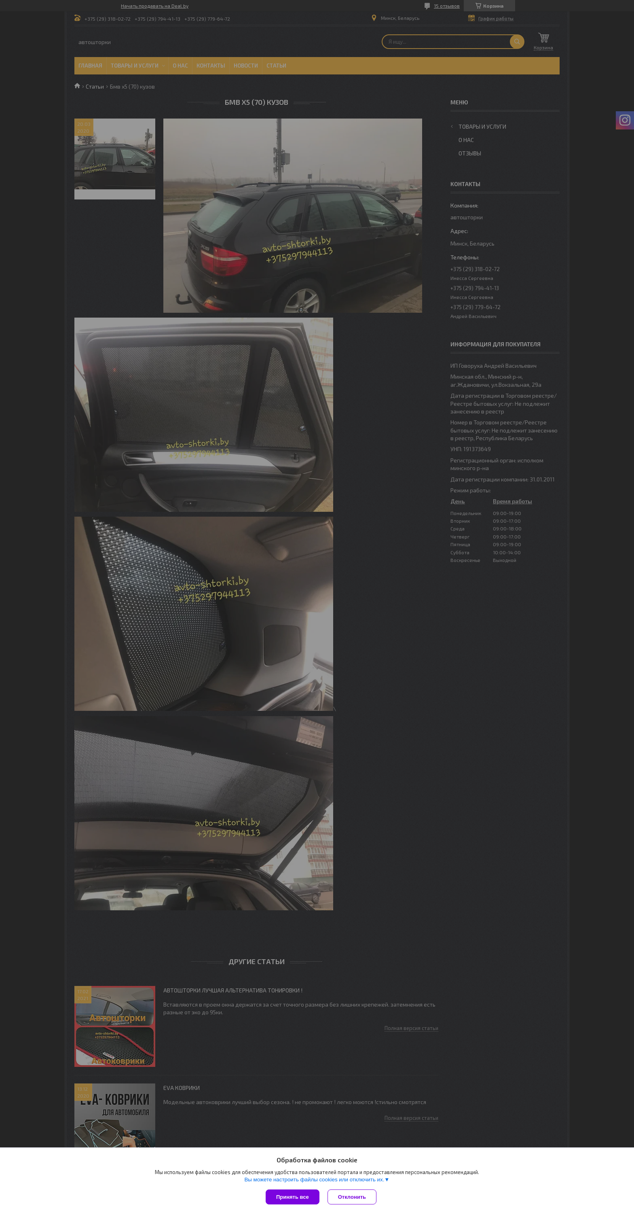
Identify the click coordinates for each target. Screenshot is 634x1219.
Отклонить (352, 1197)
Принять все (292, 1197)
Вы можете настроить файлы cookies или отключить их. (314, 1180)
